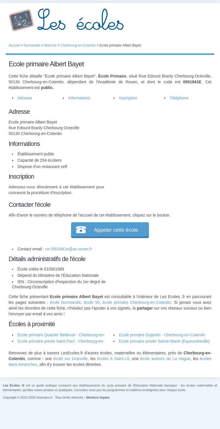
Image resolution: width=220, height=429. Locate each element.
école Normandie (65, 302)
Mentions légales (98, 397)
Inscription (128, 98)
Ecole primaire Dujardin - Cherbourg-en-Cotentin (162, 335)
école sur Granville (70, 358)
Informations (79, 98)
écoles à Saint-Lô (113, 358)
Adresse (24, 98)
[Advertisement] (158, 143)
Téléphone (179, 98)
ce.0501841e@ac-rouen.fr (68, 249)
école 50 (91, 302)
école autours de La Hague (165, 358)
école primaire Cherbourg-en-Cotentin (137, 302)
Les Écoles (110, 20)
